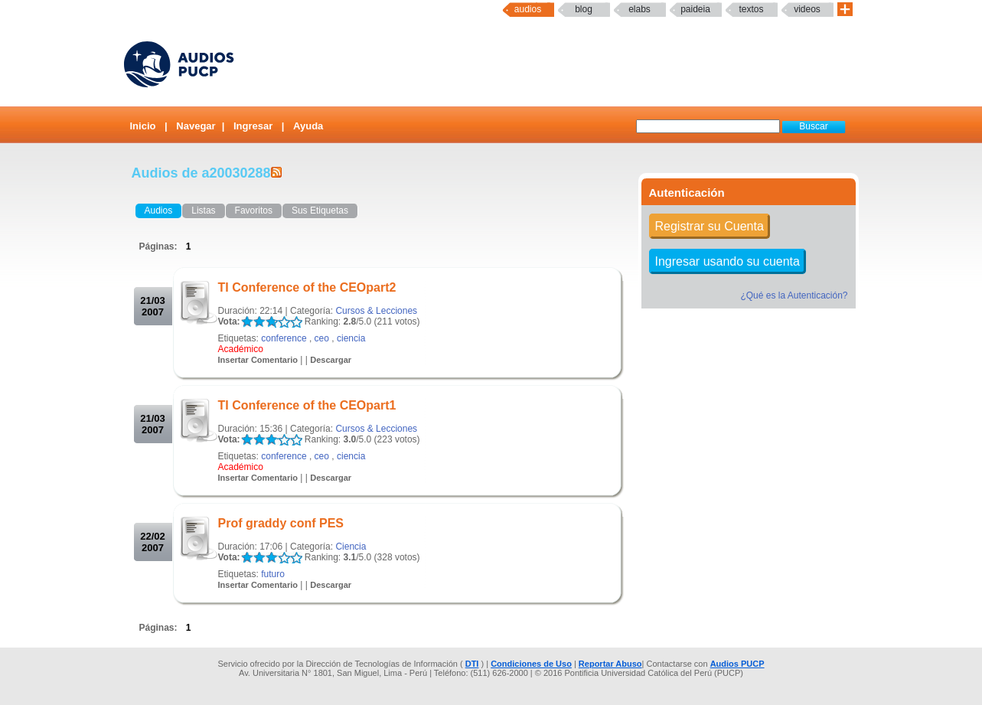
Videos (807, 9)
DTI (472, 663)
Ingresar (252, 126)
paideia (695, 9)
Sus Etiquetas (320, 210)
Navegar (195, 126)
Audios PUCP (737, 663)
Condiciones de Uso (531, 663)
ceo (322, 338)
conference (283, 338)
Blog (583, 9)
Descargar (330, 359)
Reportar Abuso (610, 663)
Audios (527, 9)
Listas (203, 210)
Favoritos (253, 210)
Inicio (143, 126)
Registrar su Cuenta (709, 226)
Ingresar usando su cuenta (727, 261)
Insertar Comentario (258, 359)
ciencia (351, 338)
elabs (639, 9)
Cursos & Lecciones (376, 310)
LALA (247, 322)
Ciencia (350, 546)
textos (751, 9)
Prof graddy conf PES (281, 523)
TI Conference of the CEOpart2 (307, 287)
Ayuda (308, 126)
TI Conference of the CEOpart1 (307, 405)
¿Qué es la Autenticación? (793, 295)
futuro (273, 574)
